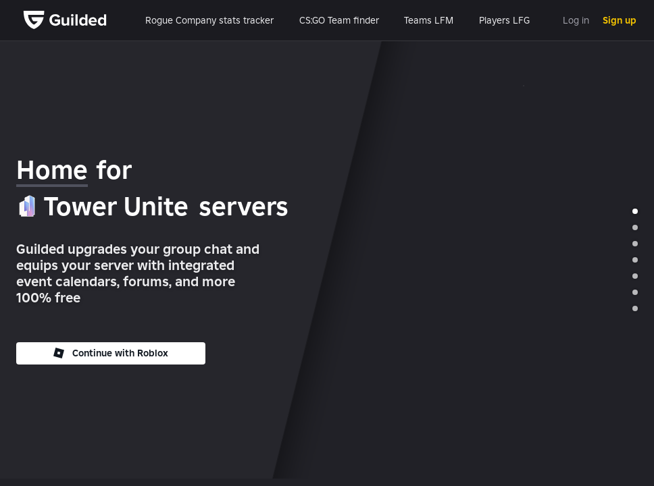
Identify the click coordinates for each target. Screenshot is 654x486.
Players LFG (504, 20)
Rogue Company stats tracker (209, 20)
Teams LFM (428, 20)
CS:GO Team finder (339, 20)
